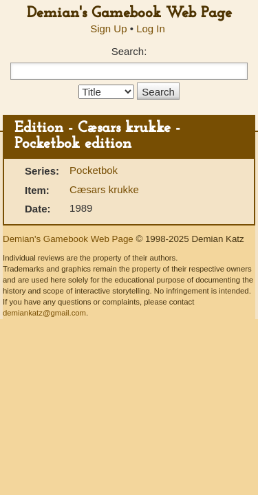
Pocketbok (93, 170)
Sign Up (108, 28)
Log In (150, 28)
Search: (129, 51)
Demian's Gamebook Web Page (129, 13)
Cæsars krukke (104, 189)
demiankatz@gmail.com (44, 313)
